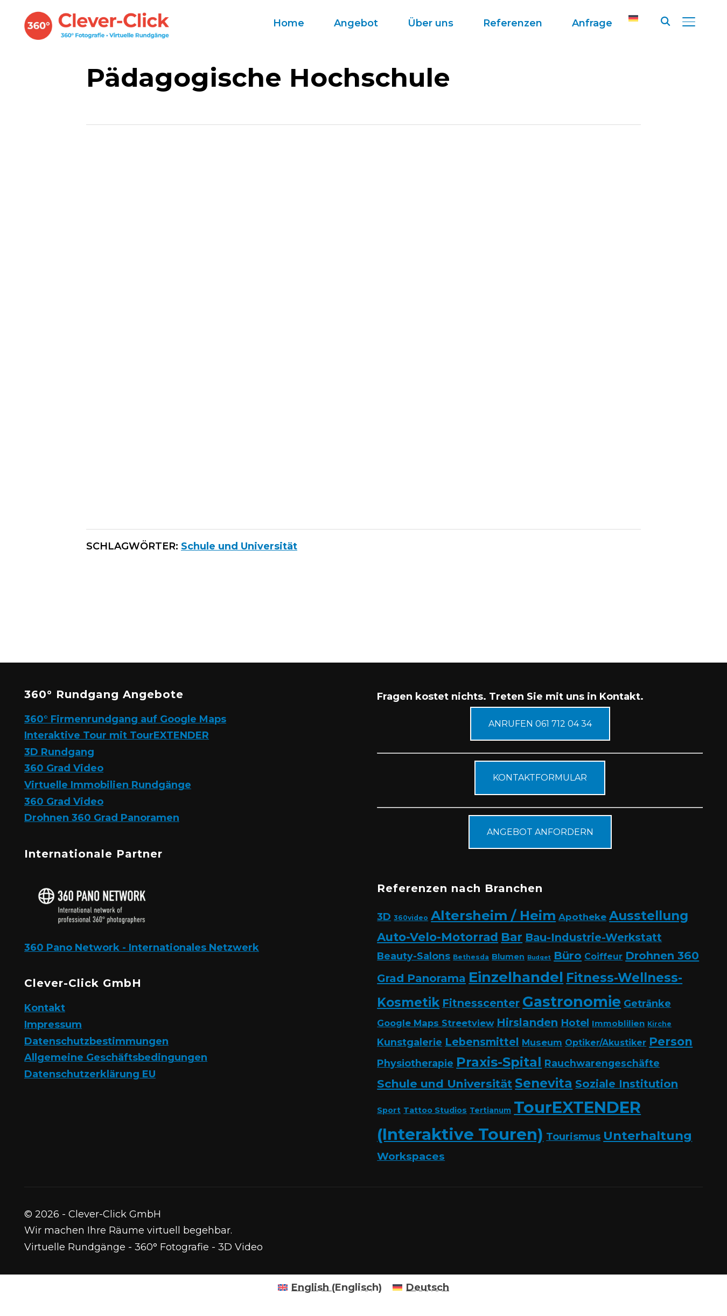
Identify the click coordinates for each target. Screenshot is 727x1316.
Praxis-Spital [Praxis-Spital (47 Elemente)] (499, 1062)
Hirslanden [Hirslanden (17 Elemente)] (527, 1022)
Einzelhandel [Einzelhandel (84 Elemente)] (516, 977)
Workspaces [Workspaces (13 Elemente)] (411, 1156)
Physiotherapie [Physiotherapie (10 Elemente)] (415, 1063)
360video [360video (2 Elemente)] (411, 918)
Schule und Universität (239, 546)
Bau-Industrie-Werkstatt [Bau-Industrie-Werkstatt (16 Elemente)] (593, 937)
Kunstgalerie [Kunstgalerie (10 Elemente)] (409, 1042)
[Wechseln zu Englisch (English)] (329, 1287)
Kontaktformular (540, 777)
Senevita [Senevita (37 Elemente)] (543, 1083)
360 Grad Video (63, 768)
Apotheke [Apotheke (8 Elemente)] (582, 916)
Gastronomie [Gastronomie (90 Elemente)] (571, 1002)
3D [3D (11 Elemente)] (384, 916)
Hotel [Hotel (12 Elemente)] (575, 1022)
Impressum (53, 1024)
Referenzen (512, 23)
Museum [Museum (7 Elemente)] (542, 1042)
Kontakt (44, 1008)
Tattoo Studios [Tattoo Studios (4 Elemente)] (435, 1110)
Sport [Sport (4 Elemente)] (389, 1110)
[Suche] (665, 20)
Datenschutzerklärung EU (90, 1074)
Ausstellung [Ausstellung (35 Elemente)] (648, 915)
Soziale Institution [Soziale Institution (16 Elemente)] (626, 1083)
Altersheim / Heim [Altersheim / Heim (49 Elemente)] (493, 915)
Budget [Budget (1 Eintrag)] (539, 957)
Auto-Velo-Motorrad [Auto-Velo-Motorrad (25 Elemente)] (437, 937)
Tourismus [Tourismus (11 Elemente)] (573, 1136)
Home (288, 23)
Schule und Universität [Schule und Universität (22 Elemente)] (444, 1083)
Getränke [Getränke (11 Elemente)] (647, 1003)
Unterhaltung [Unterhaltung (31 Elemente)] (647, 1135)
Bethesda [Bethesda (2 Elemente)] (471, 957)
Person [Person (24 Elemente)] (671, 1041)
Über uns (430, 23)
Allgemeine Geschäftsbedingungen (115, 1057)
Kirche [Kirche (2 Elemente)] (659, 1024)
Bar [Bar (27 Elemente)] (511, 937)
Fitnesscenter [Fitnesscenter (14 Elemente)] (481, 1003)
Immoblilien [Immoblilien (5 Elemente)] (618, 1023)
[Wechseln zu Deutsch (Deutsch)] (421, 1287)
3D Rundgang (59, 752)
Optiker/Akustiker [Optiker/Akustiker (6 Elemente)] (605, 1043)
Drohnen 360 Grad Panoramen (101, 818)
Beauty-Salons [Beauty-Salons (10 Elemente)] (413, 956)
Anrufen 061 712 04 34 (540, 724)
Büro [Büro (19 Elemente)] (568, 955)
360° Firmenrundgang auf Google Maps (125, 719)
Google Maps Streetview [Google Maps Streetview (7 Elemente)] (435, 1023)
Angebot (356, 23)
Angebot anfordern (540, 832)
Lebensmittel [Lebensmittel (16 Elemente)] (482, 1041)
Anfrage (592, 23)
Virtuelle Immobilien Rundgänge (107, 785)
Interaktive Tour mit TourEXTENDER (116, 735)
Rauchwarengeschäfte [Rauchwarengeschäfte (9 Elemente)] (602, 1063)
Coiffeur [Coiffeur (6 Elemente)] (603, 956)
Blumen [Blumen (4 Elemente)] (508, 957)
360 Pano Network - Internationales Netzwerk (141, 947)
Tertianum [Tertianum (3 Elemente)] (490, 1110)
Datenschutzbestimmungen (96, 1041)
